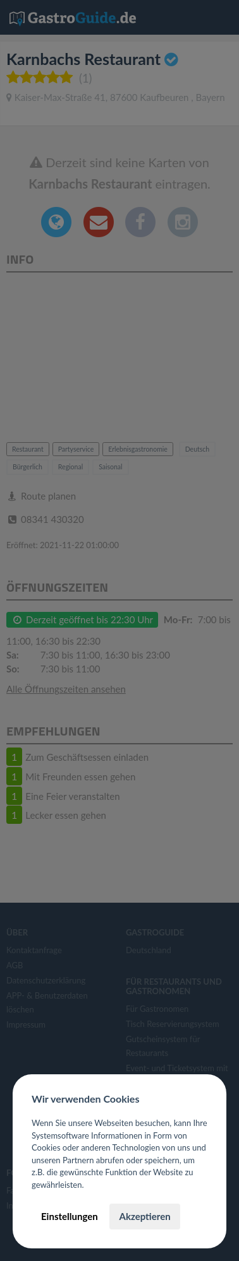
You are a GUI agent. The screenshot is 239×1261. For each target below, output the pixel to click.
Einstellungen (69, 1216)
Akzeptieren (144, 1216)
